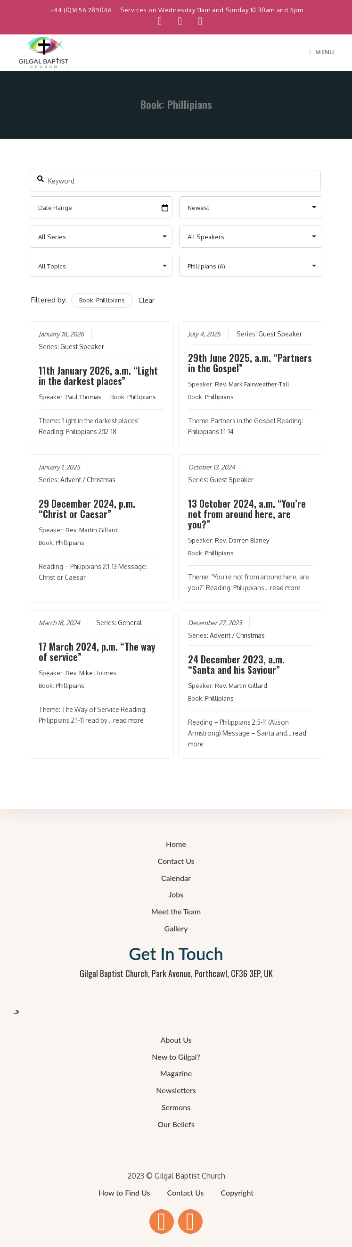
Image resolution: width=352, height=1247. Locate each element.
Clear (147, 300)
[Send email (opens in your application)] (196, 21)
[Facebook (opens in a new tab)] (160, 21)
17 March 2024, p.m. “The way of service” (97, 651)
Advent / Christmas (87, 479)
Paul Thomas (83, 397)
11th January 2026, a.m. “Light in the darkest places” (98, 375)
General (130, 623)
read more (285, 587)
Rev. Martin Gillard (91, 529)
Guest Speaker (82, 347)
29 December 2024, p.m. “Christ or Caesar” (87, 508)
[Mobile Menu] (322, 52)
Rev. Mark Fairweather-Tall (252, 384)
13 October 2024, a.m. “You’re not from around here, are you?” (247, 513)
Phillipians (141, 397)
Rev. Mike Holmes (90, 673)
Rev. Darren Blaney (242, 540)
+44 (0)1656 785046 (82, 10)
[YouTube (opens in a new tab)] (180, 21)
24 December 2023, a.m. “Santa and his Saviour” (236, 664)
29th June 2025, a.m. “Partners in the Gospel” (250, 363)
